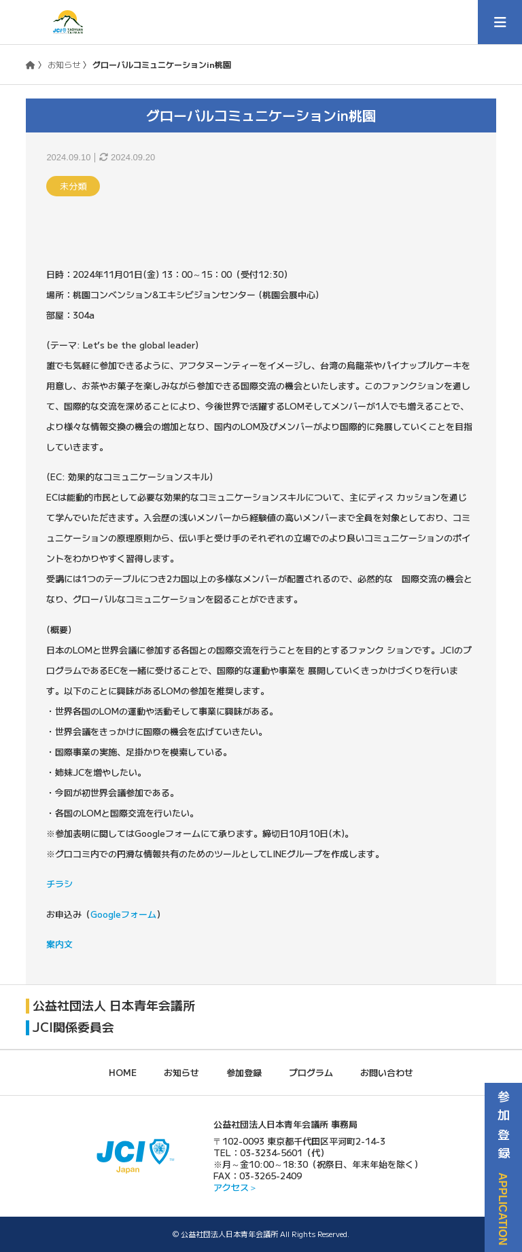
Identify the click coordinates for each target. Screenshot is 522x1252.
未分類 (73, 185)
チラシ (59, 883)
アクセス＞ (235, 1186)
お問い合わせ (386, 1071)
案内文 (59, 943)
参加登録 (244, 1071)
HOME (123, 1071)
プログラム (311, 1071)
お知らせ (64, 64)
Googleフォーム (123, 914)
